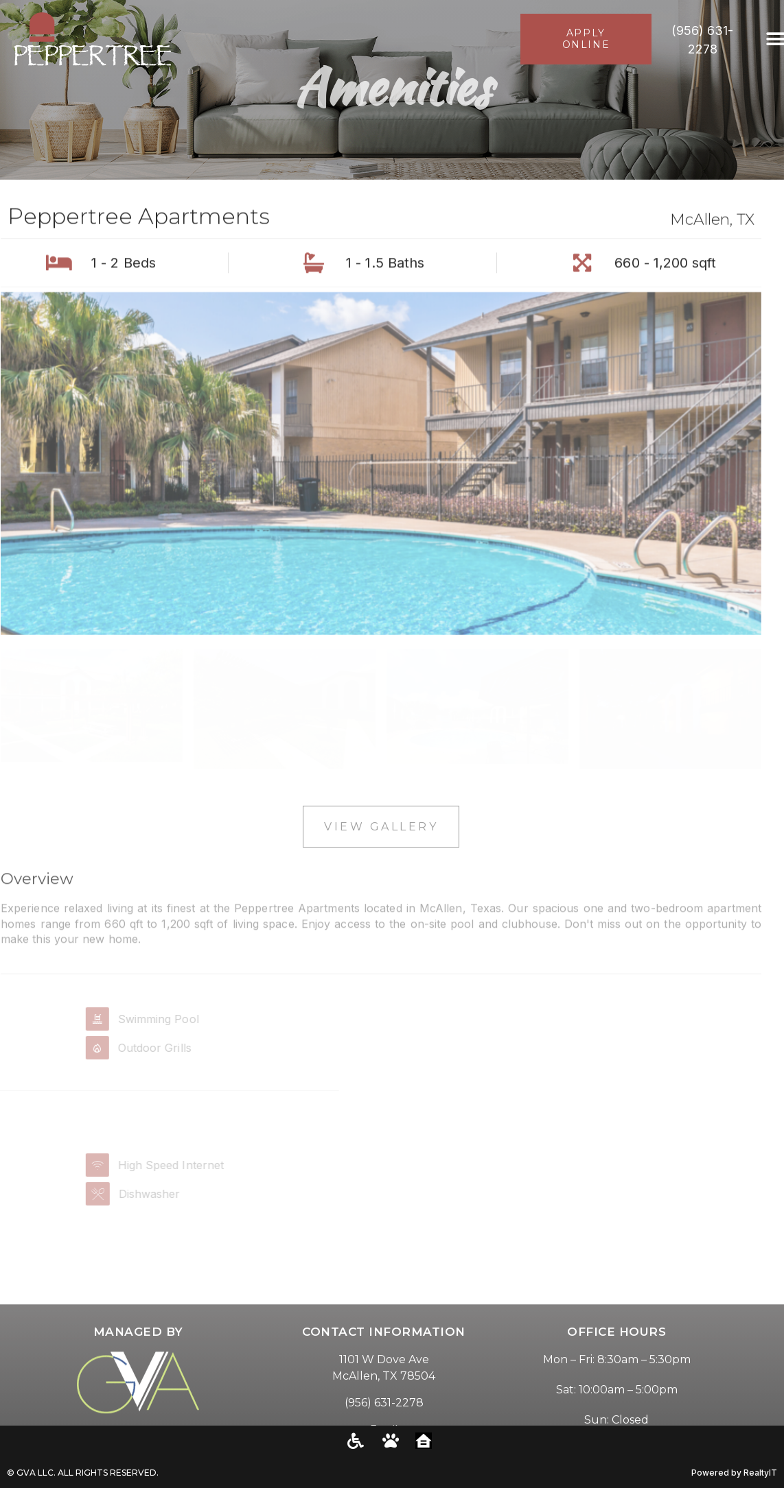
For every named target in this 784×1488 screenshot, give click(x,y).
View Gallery (381, 840)
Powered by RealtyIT (734, 1472)
